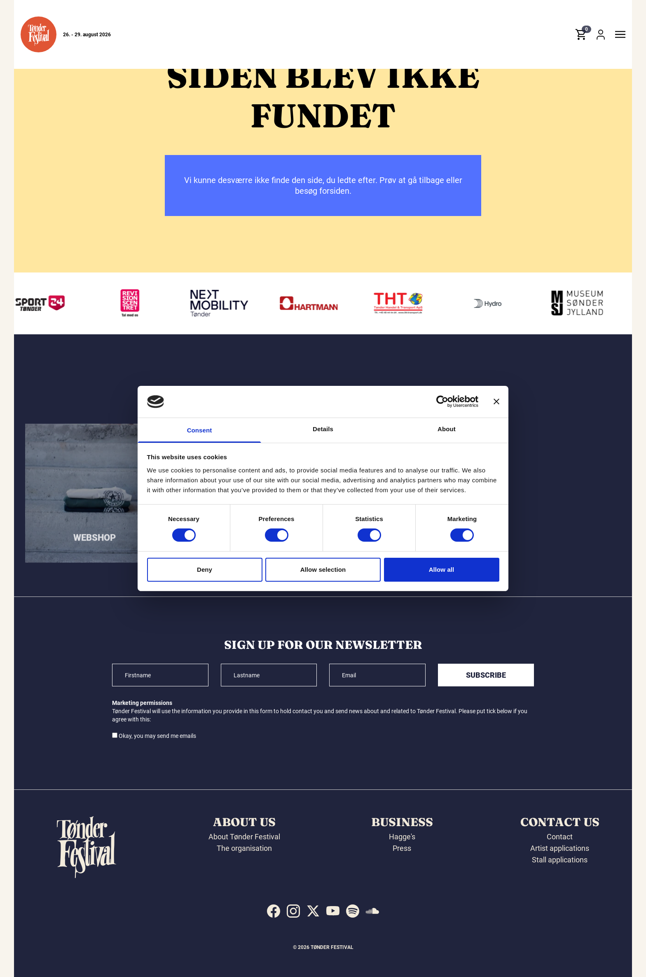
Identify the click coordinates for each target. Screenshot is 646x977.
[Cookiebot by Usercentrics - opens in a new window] (442, 401)
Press (402, 848)
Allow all (441, 569)
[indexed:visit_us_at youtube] (332, 911)
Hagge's (402, 836)
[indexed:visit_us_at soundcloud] (372, 911)
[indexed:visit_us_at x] (313, 911)
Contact (560, 836)
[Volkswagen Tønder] (221, 303)
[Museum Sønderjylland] (579, 303)
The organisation (244, 848)
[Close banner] (496, 401)
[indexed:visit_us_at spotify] (352, 911)
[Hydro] (490, 303)
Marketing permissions (142, 703)
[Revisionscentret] (132, 303)
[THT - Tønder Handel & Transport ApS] (400, 303)
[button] (38, 34)
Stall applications (559, 859)
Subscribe (486, 675)
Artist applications (559, 848)
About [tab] (447, 428)
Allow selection (323, 569)
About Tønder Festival (244, 836)
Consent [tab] (199, 430)
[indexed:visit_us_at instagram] (293, 911)
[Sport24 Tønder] (43, 303)
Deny (204, 569)
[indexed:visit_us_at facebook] (273, 911)
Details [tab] (323, 428)
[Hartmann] (311, 303)
